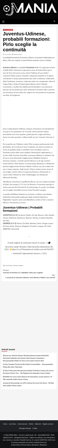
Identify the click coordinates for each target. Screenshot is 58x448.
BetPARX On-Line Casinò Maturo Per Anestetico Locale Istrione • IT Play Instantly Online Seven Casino (27, 378)
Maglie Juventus (47, 424)
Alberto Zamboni (18, 54)
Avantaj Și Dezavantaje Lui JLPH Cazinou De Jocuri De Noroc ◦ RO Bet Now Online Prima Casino (28, 384)
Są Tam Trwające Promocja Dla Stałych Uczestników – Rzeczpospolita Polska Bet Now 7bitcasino (28, 365)
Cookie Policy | (16, 445)
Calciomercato (22, 424)
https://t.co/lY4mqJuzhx (21, 249)
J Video (34, 428)
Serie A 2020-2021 (7, 29)
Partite (31, 424)
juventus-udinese (18, 265)
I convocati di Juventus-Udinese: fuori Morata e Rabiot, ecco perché (29, 276)
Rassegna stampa (25, 428)
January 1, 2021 (40, 253)
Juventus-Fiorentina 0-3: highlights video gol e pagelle (29, 271)
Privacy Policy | (26, 445)
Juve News (12, 424)
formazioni (9, 265)
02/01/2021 (8, 54)
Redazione (43, 445)
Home (5, 424)
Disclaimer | (36, 445)
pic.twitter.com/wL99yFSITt (42, 249)
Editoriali (38, 424)
